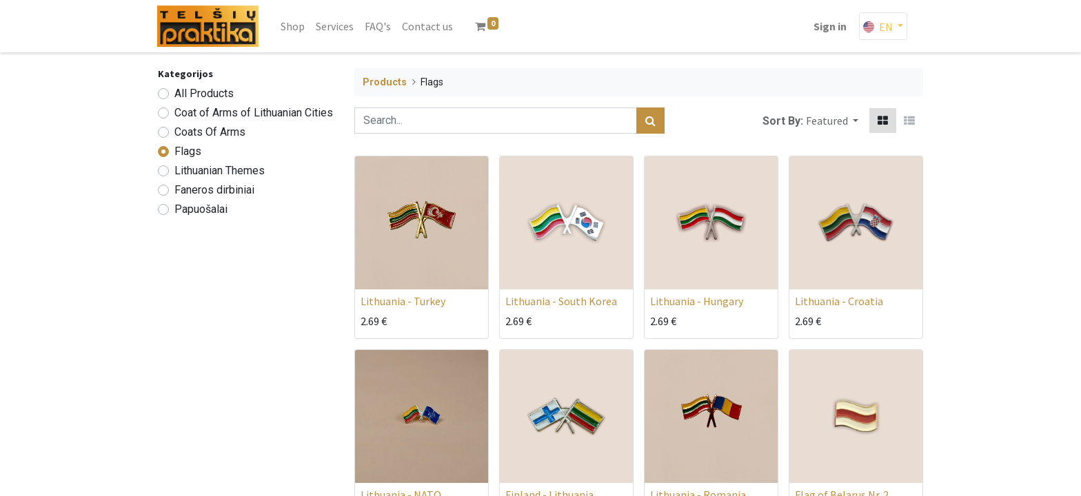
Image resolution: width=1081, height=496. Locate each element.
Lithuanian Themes (219, 170)
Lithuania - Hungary (696, 301)
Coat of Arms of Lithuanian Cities (253, 112)
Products (385, 82)
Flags (187, 151)
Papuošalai (201, 209)
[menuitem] (293, 26)
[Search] (650, 120)
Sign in (830, 26)
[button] (832, 120)
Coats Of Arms (209, 131)
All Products (204, 93)
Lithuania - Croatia (839, 301)
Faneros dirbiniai (214, 189)
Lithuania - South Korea (561, 301)
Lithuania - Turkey (403, 301)
